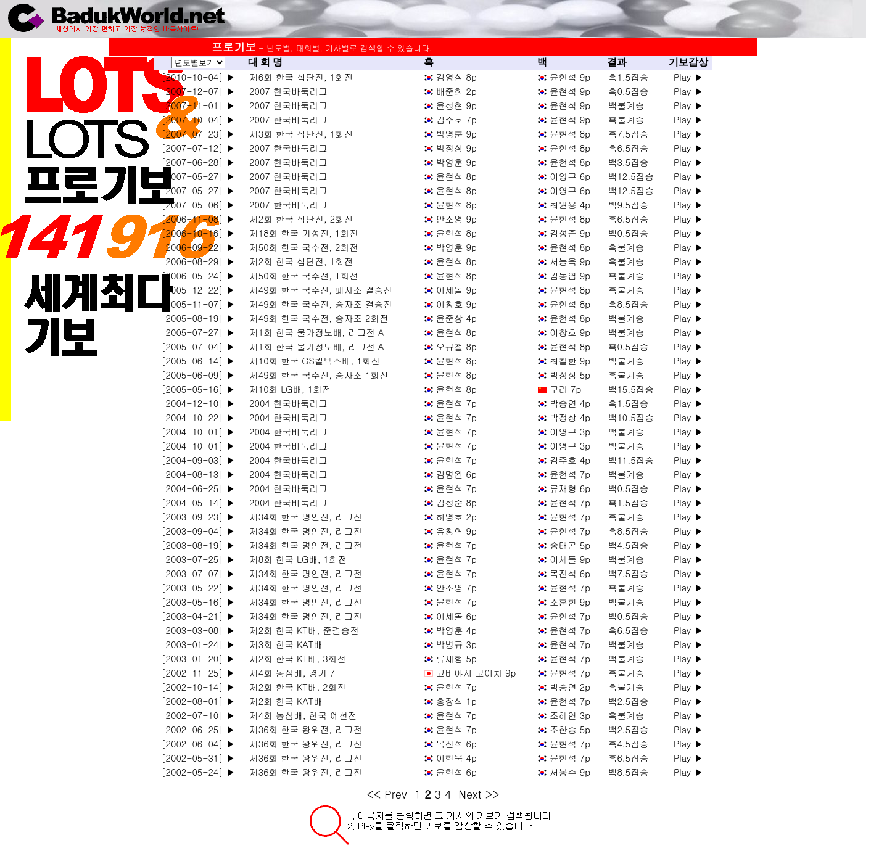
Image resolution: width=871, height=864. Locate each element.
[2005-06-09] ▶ (198, 374)
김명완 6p (456, 473)
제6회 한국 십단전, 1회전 (298, 76)
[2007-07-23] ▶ (198, 133)
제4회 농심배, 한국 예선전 (300, 715)
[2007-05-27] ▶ (198, 176)
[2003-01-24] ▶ (198, 644)
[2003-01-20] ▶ (198, 658)
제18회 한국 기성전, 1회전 (300, 232)
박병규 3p (456, 644)
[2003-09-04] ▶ (198, 530)
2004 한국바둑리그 (285, 403)
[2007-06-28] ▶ (198, 161)
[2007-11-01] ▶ (198, 105)
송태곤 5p (570, 544)
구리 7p (565, 388)
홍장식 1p (456, 700)
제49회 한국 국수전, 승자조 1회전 (315, 374)
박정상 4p (570, 417)
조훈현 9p (570, 601)
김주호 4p (570, 459)
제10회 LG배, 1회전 (287, 388)
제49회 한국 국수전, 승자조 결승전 (317, 303)
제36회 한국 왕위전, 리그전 (302, 729)
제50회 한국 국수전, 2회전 (300, 247)
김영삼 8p (456, 76)
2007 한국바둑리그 (285, 90)
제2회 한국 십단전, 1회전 (298, 261)
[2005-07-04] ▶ (198, 346)
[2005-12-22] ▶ (198, 289)
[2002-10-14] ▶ (198, 686)
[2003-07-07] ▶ (198, 573)
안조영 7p (456, 587)
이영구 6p (570, 176)
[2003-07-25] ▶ (198, 559)
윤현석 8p (570, 133)
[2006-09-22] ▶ (198, 247)
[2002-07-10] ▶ (198, 715)
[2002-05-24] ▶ (198, 771)
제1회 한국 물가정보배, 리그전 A (313, 332)
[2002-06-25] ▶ (198, 729)
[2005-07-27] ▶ (198, 332)
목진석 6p (570, 573)
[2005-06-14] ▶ (198, 360)
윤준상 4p (456, 317)
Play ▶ (688, 76)
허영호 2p (456, 516)
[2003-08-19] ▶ (198, 544)
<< (374, 794)
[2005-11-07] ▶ (198, 303)
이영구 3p (570, 431)
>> (492, 794)
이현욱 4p (456, 757)
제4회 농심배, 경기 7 (289, 672)
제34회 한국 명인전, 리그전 (302, 516)
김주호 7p (456, 119)
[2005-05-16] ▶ (198, 388)
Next (469, 794)
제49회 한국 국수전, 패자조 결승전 (317, 289)
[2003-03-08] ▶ (198, 629)
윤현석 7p (456, 403)
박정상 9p (456, 147)
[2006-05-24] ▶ (198, 275)
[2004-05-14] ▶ (198, 502)
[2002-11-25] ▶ (198, 672)
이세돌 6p (456, 615)
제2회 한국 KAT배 (283, 700)
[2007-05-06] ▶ (198, 204)
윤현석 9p (570, 76)
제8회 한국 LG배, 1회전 (295, 559)
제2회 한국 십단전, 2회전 (298, 218)
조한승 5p (570, 729)
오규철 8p (456, 346)
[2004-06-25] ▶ (198, 488)
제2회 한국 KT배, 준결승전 (300, 629)
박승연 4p (570, 403)
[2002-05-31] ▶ (198, 757)
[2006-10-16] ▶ (198, 232)
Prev (395, 794)
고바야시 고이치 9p (476, 672)
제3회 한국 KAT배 (283, 644)
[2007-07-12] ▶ (198, 147)
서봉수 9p (570, 771)
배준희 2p (456, 90)
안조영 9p (456, 218)
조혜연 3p (570, 715)
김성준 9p (570, 232)
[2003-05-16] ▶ (198, 601)
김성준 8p (456, 502)
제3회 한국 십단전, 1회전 (298, 133)
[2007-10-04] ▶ (198, 119)
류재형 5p (456, 658)
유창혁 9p (456, 530)
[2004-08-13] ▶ (198, 473)
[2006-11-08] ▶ (198, 218)
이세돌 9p (456, 289)
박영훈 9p (456, 133)
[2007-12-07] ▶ (198, 90)
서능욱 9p (570, 261)
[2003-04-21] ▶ (198, 615)
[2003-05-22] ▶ (198, 587)
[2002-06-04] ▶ (198, 743)
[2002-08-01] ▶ (198, 700)
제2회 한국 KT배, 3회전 (294, 658)
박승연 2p (570, 686)
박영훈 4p (456, 629)
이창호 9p (456, 303)
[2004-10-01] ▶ (198, 431)
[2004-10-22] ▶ (198, 417)
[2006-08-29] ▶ (198, 261)
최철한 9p (570, 360)
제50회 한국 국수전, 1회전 (300, 275)
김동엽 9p (570, 275)
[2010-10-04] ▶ (198, 76)
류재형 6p (570, 488)
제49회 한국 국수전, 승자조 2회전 (315, 317)
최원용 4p (570, 204)
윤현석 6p (456, 771)
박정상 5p (570, 374)
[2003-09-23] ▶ (198, 516)
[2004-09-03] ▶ (198, 459)
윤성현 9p (456, 105)
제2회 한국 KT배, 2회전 (294, 686)
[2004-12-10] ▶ (198, 403)
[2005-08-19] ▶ (198, 317)
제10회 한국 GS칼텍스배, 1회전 (311, 360)
